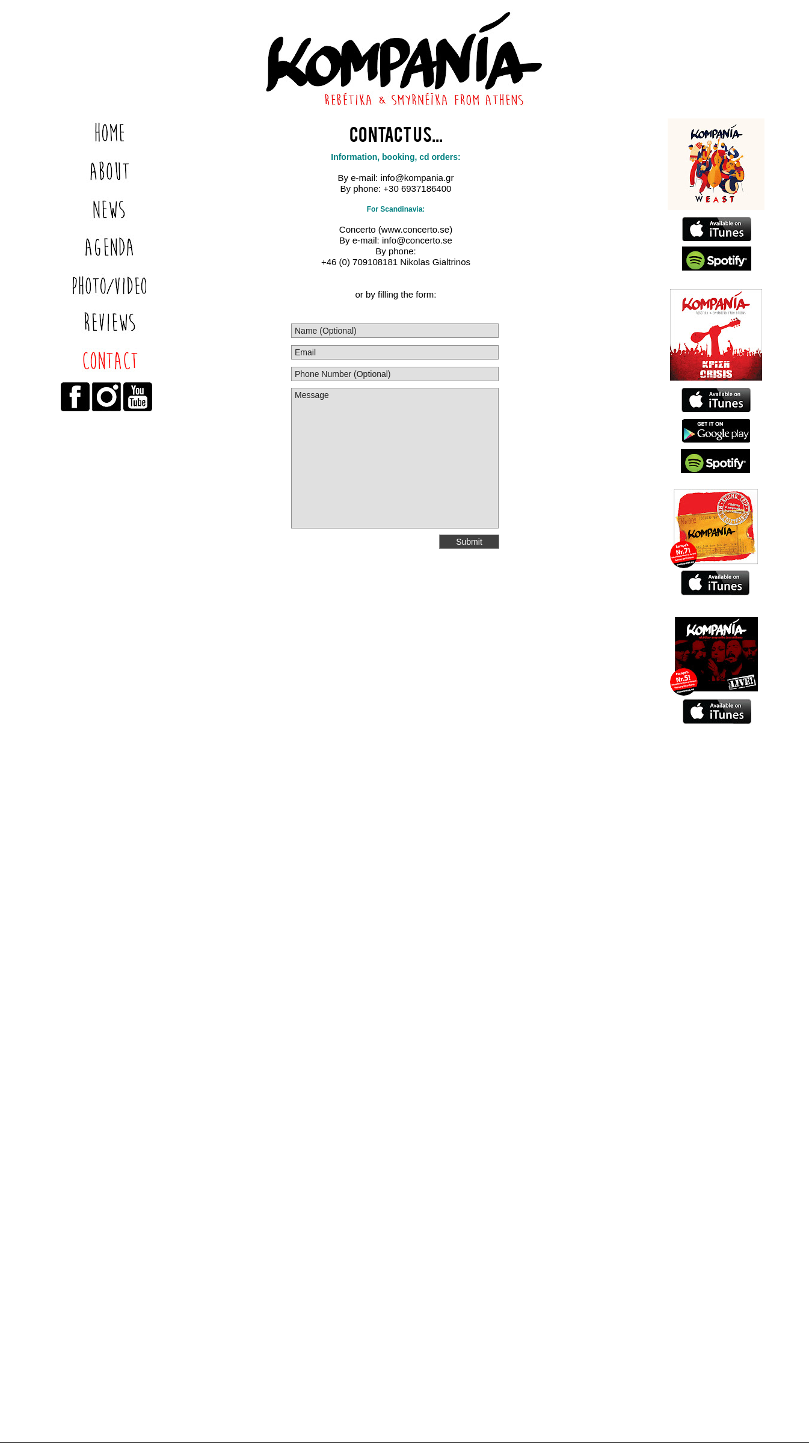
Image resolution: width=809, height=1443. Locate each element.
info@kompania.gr (416, 178)
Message (395, 458)
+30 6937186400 (417, 188)
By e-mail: (358, 178)
